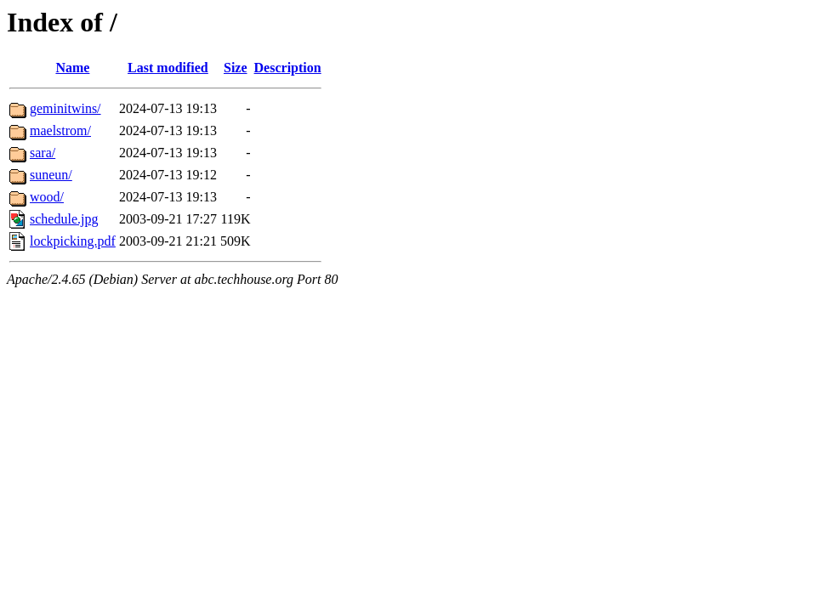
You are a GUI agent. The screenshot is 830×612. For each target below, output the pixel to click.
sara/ (42, 152)
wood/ (47, 197)
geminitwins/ (65, 108)
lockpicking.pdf (73, 241)
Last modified (168, 67)
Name (72, 67)
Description (287, 67)
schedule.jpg (64, 219)
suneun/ (51, 174)
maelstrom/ (60, 130)
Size (235, 67)
